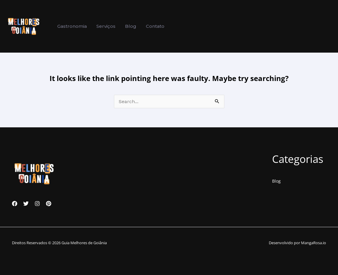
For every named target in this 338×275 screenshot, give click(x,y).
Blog (276, 181)
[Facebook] (14, 203)
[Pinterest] (48, 203)
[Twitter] (26, 203)
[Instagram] (37, 203)
